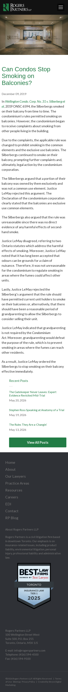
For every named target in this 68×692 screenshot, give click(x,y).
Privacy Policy (28, 681)
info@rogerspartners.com (29, 650)
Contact (11, 511)
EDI (8, 504)
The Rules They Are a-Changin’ (28, 424)
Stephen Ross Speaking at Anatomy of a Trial (36, 410)
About (10, 469)
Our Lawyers (15, 476)
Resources (13, 490)
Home (10, 462)
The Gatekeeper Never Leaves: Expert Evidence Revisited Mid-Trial (32, 393)
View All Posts (37, 442)
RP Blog (11, 518)
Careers (11, 497)
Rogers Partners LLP (22, 678)
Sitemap (17, 681)
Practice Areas (17, 483)
